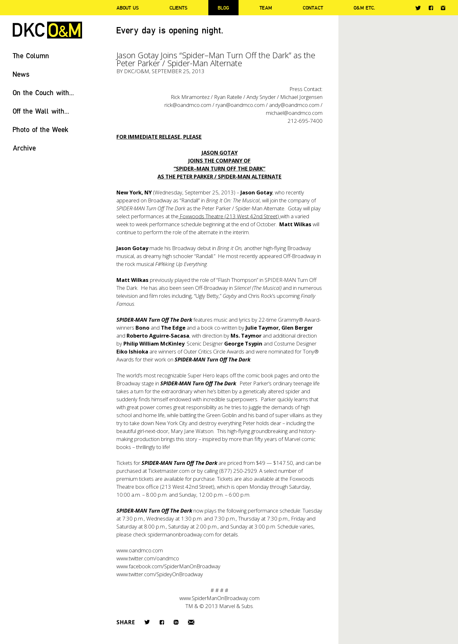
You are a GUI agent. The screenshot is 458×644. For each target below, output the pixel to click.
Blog (223, 7)
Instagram (443, 8)
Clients (178, 7)
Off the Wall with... (41, 111)
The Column (31, 55)
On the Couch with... (43, 92)
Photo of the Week (40, 129)
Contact (313, 7)
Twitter (418, 8)
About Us (127, 7)
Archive (24, 148)
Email (191, 622)
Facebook (430, 7)
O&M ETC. (364, 7)
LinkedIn (176, 622)
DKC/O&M (47, 30)
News (21, 74)
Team (266, 7)
